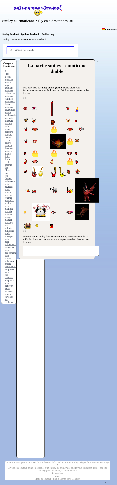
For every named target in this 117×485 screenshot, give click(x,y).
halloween (10, 181)
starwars (9, 277)
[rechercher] (40, 50)
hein (7, 184)
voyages (9, 296)
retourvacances (12, 266)
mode (7, 233)
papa (7, 250)
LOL (7, 74)
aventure (9, 120)
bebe (7, 126)
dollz (7, 156)
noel (7, 241)
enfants (8, 164)
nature (8, 239)
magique (9, 208)
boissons (9, 131)
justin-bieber (8, 204)
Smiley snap (48, 34)
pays (7, 255)
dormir (8, 159)
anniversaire (11, 115)
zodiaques (9, 302)
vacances (9, 291)
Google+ (76, 480)
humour (8, 192)
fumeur (8, 178)
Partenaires (57, 475)
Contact (57, 478)
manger (8, 219)
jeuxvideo (9, 200)
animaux (9, 87)
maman (8, 214)
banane (8, 123)
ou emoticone (23, 21)
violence (9, 294)
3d (6, 71)
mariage (9, 222)
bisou (7, 129)
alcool (8, 76)
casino (8, 137)
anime (8, 112)
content (8, 145)
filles (7, 170)
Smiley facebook (10, 34)
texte (7, 283)
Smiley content (9, 39)
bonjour (8, 134)
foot (7, 173)
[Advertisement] (30, 323)
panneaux (9, 247)
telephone (9, 280)
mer (7, 225)
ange (7, 85)
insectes (8, 195)
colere (8, 142)
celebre (8, 140)
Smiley (7, 21)
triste (7, 288)
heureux (9, 186)
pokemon (9, 261)
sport (7, 272)
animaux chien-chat (10, 92)
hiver (7, 189)
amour (8, 82)
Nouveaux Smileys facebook (32, 39)
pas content (10, 252)
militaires (9, 230)
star (6, 274)
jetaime (8, 197)
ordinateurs (10, 244)
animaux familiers (9, 97)
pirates (8, 258)
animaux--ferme (10, 103)
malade (8, 211)
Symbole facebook (30, 34)
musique (9, 236)
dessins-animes (9, 149)
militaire (9, 228)
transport (9, 285)
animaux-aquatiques (10, 108)
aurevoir (9, 118)
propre (8, 263)
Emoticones (111, 29)
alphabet (9, 79)
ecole (7, 162)
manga (8, 217)
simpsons (9, 269)
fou (6, 175)
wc (6, 299)
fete (6, 167)
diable (8, 153)
